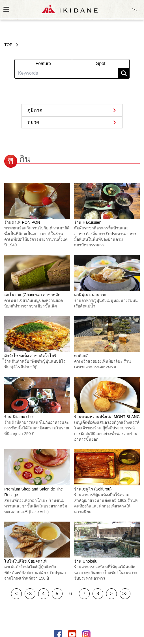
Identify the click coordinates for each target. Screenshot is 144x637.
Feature (43, 63)
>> (125, 593)
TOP (8, 44)
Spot (101, 63)
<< (30, 593)
